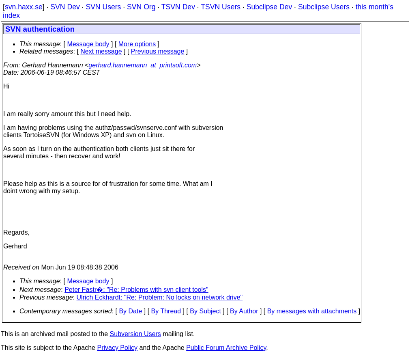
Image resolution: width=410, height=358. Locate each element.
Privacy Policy (117, 347)
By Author (244, 311)
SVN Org (141, 7)
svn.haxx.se (24, 7)
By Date (130, 311)
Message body (88, 44)
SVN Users (103, 7)
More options (137, 44)
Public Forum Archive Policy (226, 347)
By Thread (166, 311)
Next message (101, 51)
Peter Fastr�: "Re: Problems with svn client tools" (136, 289)
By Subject (205, 311)
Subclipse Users (324, 7)
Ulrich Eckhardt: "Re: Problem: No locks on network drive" (160, 297)
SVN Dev (64, 7)
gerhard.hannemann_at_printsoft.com (142, 65)
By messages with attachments (312, 311)
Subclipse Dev (269, 7)
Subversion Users (135, 333)
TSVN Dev (178, 7)
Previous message (158, 51)
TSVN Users (220, 7)
